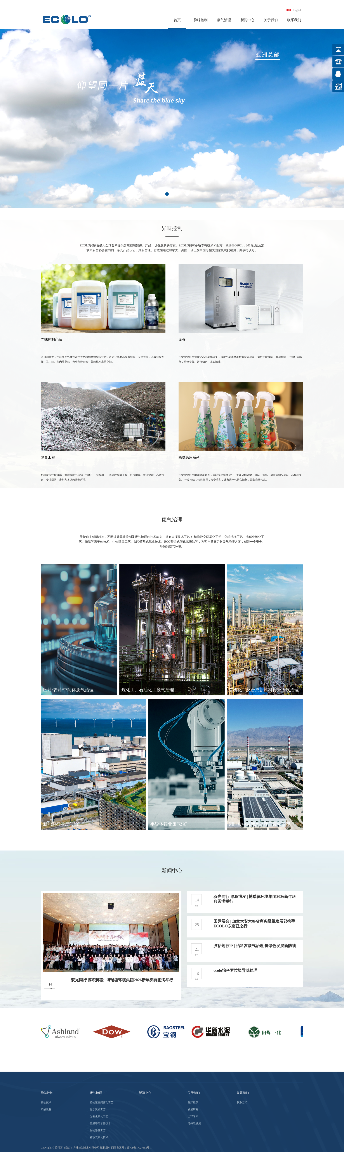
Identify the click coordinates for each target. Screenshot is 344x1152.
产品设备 (46, 1109)
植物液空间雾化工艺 (101, 1102)
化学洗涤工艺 (98, 1109)
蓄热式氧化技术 (99, 1137)
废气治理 (224, 20)
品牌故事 (193, 1102)
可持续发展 (194, 1123)
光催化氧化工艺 (99, 1116)
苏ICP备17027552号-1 (139, 1147)
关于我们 (271, 20)
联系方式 (242, 1102)
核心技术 (46, 1102)
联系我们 (294, 20)
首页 (177, 20)
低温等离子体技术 (100, 1123)
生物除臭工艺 (98, 1130)
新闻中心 (247, 20)
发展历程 (193, 1109)
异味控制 (201, 20)
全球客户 (193, 1116)
